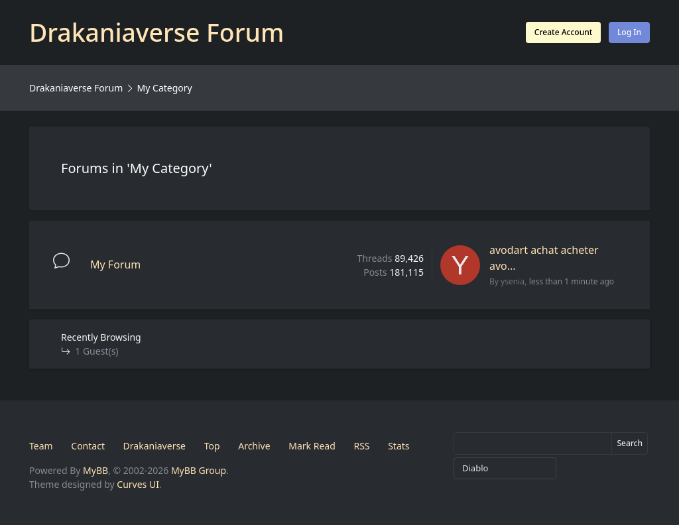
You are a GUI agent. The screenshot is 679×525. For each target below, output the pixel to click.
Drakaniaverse (154, 445)
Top (212, 445)
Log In (629, 32)
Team (41, 445)
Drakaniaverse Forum (76, 88)
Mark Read (312, 445)
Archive (254, 445)
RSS (361, 445)
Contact (88, 445)
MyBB (95, 470)
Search (630, 443)
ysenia (513, 281)
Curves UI (138, 484)
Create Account (563, 32)
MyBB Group (198, 470)
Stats (398, 445)
